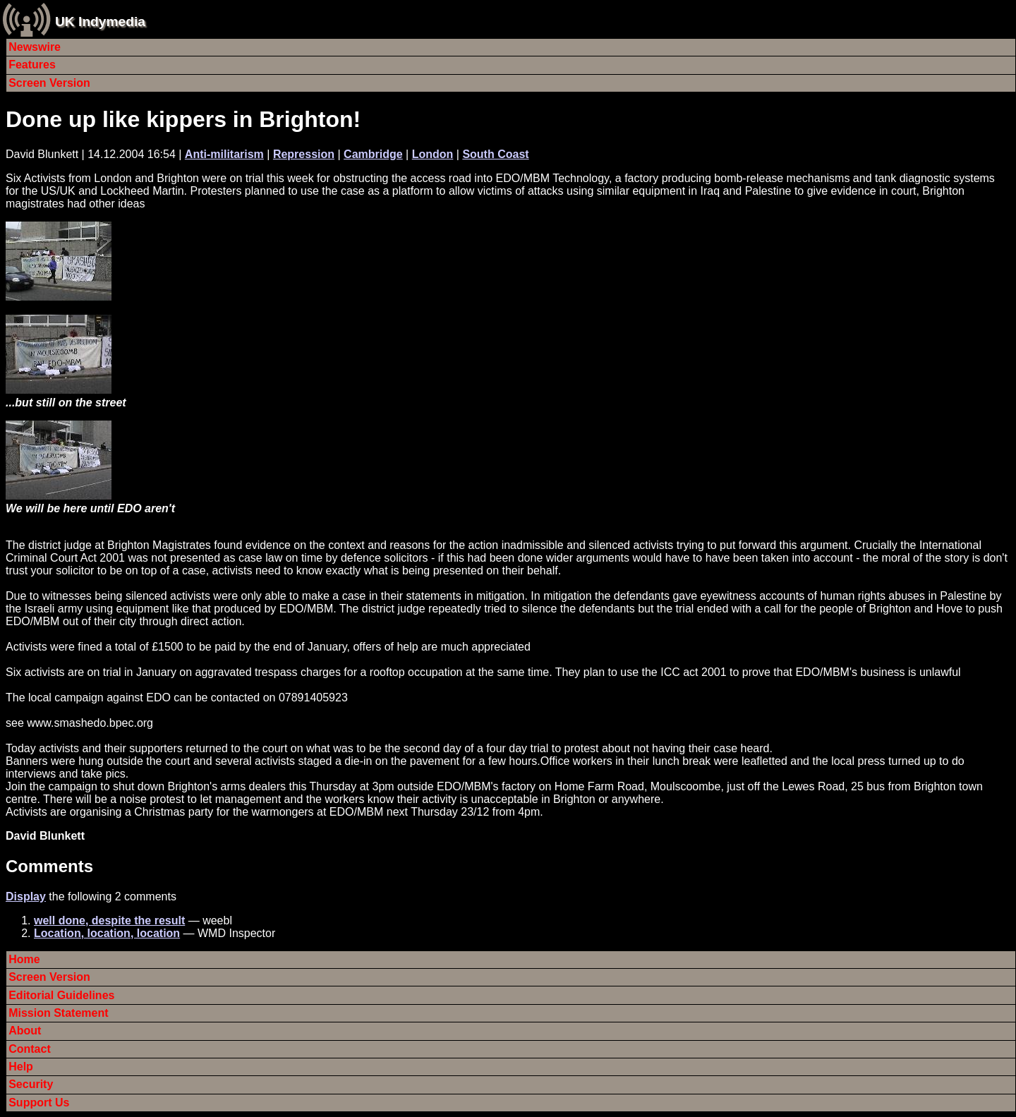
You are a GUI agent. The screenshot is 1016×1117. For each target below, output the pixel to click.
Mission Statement (58, 1013)
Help (20, 1067)
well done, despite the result (109, 920)
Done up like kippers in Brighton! (183, 119)
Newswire (34, 47)
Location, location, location (107, 933)
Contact (29, 1049)
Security (30, 1084)
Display (26, 896)
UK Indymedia (100, 21)
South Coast (495, 154)
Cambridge (373, 154)
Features (32, 65)
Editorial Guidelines (61, 995)
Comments (49, 866)
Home (24, 959)
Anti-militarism (224, 154)
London (433, 154)
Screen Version (49, 83)
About (24, 1031)
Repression (303, 154)
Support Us (38, 1103)
